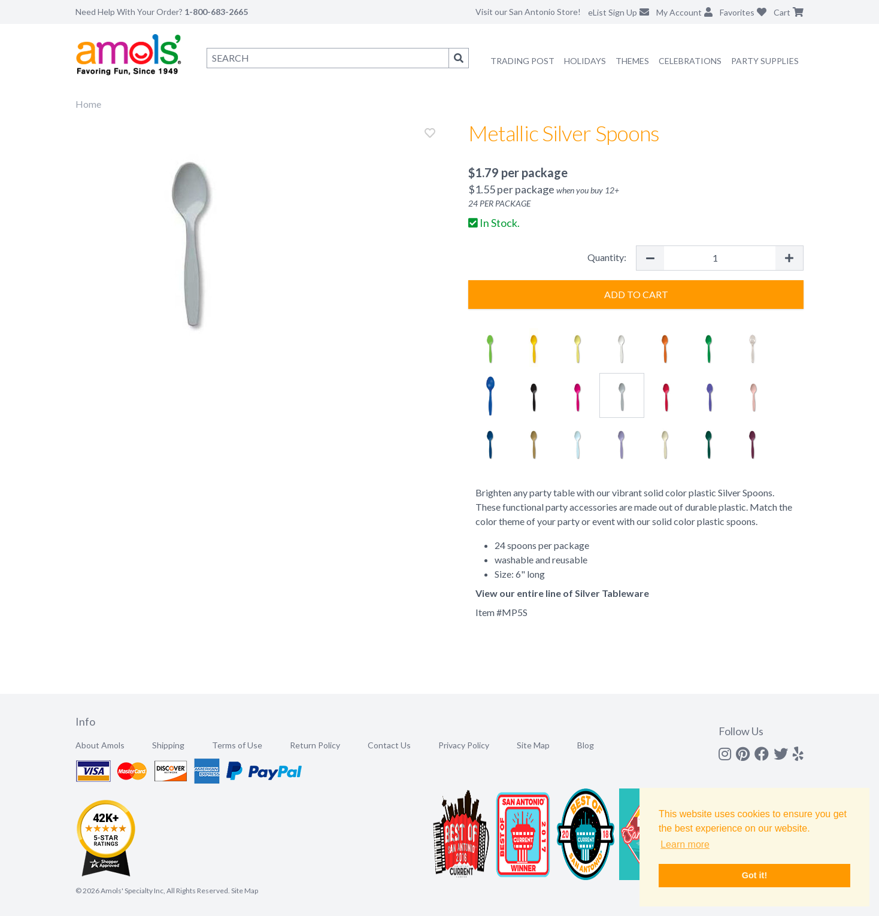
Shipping (168, 745)
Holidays (585, 61)
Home (88, 104)
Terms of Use (237, 745)
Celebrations (690, 61)
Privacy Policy (463, 745)
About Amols (100, 745)
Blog (585, 745)
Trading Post (522, 61)
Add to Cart (636, 294)
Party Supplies (765, 61)
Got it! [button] (754, 875)
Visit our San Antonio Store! (528, 12)
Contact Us (389, 745)
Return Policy (315, 745)
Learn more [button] (685, 844)
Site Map (533, 745)
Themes (632, 61)
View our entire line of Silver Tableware (562, 593)
